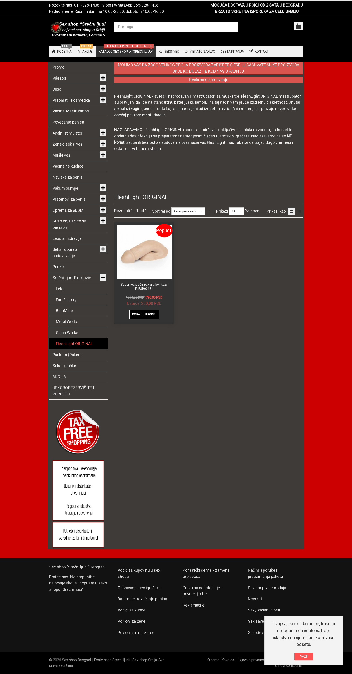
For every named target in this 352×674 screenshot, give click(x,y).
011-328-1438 (86, 5)
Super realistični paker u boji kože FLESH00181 (144, 286)
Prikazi (222, 211)
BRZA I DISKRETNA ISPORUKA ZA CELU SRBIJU (257, 11)
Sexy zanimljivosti (264, 610)
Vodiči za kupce (131, 610)
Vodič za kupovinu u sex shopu (139, 573)
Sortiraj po (161, 211)
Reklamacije (194, 605)
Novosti (255, 598)
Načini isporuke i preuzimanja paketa (265, 573)
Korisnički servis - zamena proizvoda (206, 573)
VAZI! (304, 656)
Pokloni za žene (131, 621)
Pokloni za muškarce (136, 632)
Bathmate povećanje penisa (142, 598)
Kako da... (229, 660)
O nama (213, 660)
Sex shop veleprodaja (267, 587)
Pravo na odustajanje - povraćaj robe (202, 590)
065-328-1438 (145, 5)
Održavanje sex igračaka (139, 587)
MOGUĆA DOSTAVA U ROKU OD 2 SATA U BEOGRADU (257, 5)
